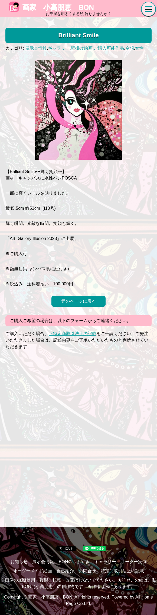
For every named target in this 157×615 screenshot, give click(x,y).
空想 (129, 48)
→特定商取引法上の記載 (72, 333)
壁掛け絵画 (82, 48)
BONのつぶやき (74, 561)
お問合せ (87, 571)
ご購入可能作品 (109, 48)
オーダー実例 (134, 561)
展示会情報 (36, 48)
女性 (139, 48)
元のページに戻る (78, 301)
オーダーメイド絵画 (32, 571)
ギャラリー (59, 48)
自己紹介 (65, 571)
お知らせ (19, 561)
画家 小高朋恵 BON (51, 7)
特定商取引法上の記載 (122, 571)
